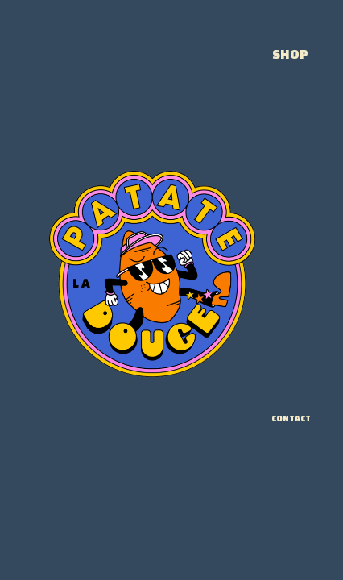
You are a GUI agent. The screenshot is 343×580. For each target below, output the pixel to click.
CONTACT (291, 418)
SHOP (290, 54)
